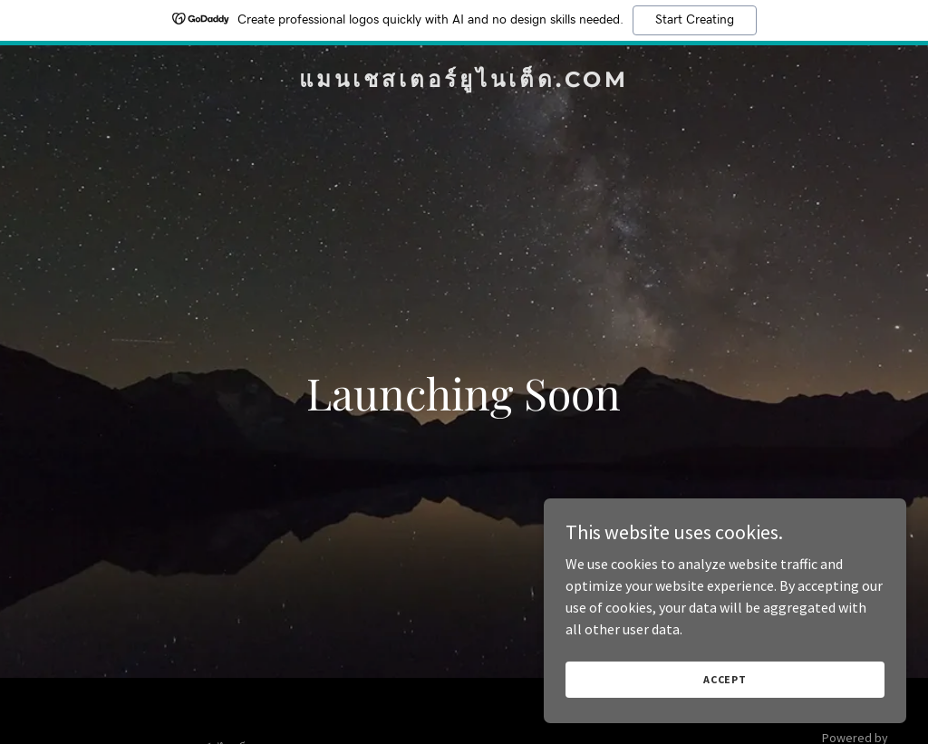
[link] (464, 81)
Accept (725, 679)
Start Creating (694, 20)
